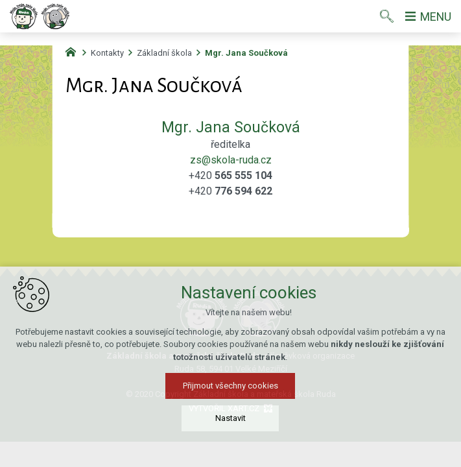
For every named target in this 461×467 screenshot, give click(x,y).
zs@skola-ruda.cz (231, 160)
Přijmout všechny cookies (230, 385)
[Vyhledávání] (386, 16)
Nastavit (230, 418)
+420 (230, 175)
